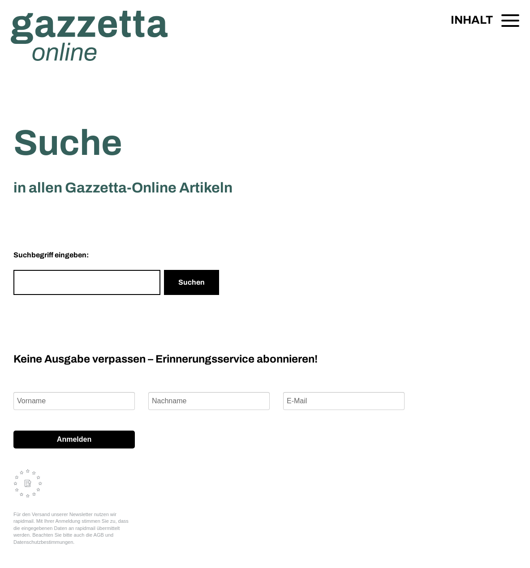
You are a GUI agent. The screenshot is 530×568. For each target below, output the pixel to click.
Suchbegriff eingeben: (51, 255)
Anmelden (74, 439)
